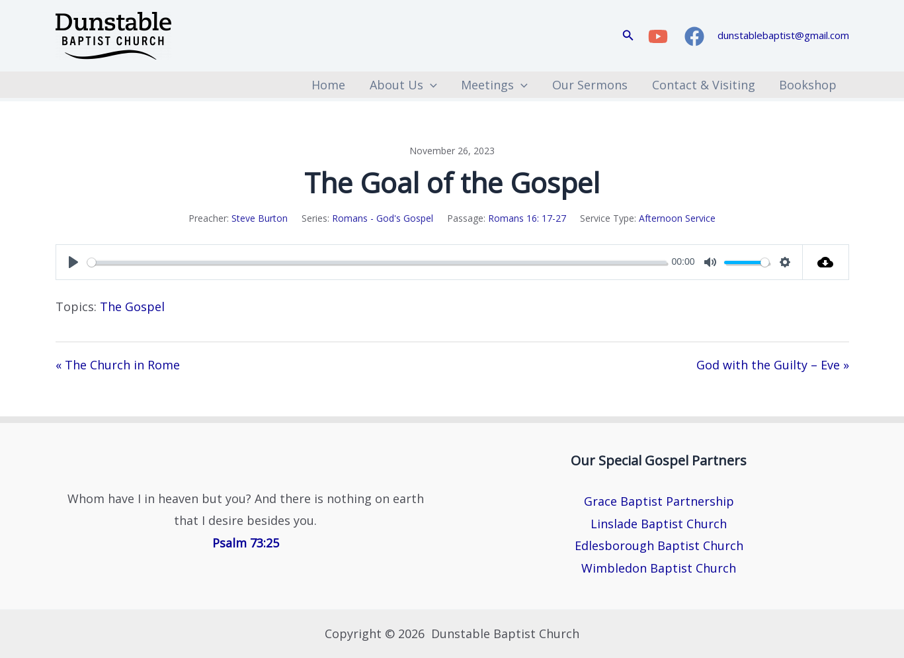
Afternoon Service (677, 218)
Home (331, 85)
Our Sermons (591, 85)
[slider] (377, 262)
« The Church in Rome (118, 365)
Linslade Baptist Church (659, 524)
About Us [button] (405, 84)
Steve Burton (259, 218)
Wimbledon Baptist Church (658, 568)
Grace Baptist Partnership (659, 501)
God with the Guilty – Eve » (772, 365)
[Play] (73, 262)
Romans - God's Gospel (382, 218)
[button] (628, 35)
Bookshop (808, 85)
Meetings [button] (496, 84)
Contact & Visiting (704, 85)
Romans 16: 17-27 (527, 218)
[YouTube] (658, 36)
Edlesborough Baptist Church (659, 545)
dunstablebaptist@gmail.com (783, 35)
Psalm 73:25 (245, 543)
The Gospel (132, 306)
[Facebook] (694, 36)
